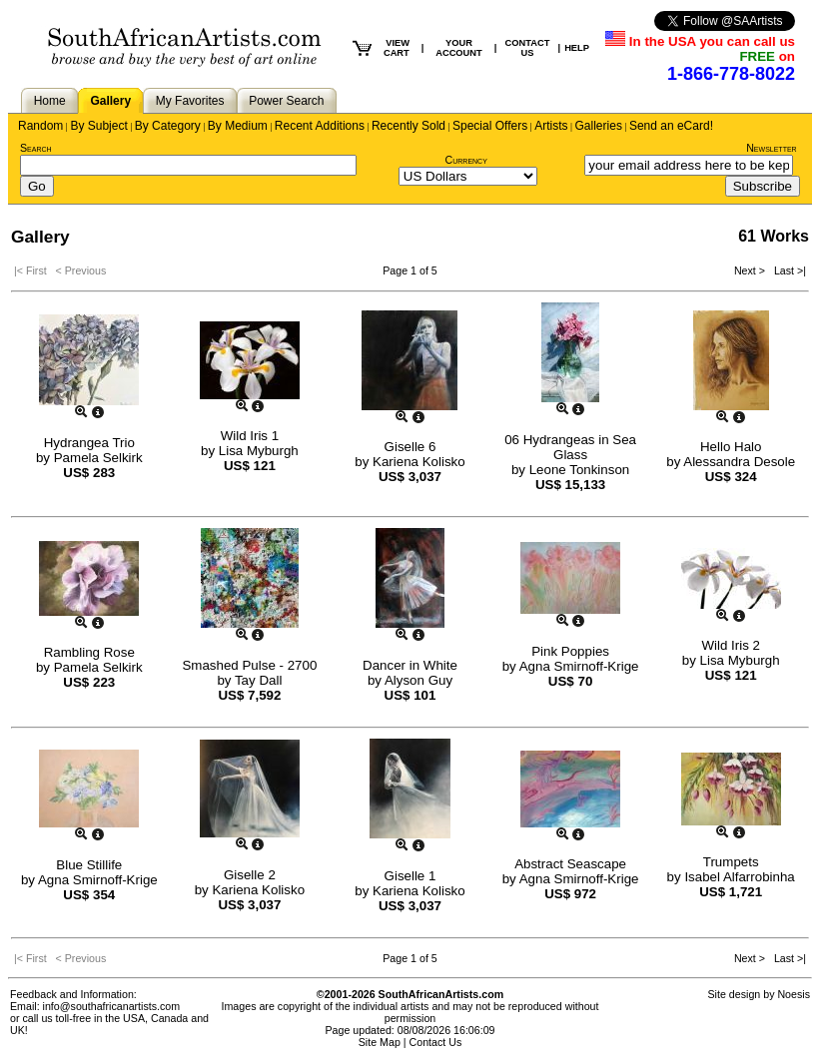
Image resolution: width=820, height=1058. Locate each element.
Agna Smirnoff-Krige (579, 666)
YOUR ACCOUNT (458, 48)
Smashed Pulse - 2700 (249, 665)
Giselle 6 (410, 446)
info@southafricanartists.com (112, 1006)
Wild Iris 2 (730, 645)
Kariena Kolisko (419, 461)
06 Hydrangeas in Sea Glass (570, 447)
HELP (576, 48)
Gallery (110, 101)
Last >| (787, 270)
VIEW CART (397, 48)
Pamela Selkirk (98, 457)
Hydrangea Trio (89, 442)
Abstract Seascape (570, 863)
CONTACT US (526, 48)
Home (50, 101)
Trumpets (731, 861)
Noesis (793, 994)
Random (40, 126)
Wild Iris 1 (250, 435)
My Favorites (190, 101)
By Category (168, 126)
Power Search (286, 101)
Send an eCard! (671, 126)
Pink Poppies (570, 651)
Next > (751, 270)
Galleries (598, 126)
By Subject (98, 126)
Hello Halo (731, 446)
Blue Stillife (89, 864)
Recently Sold (408, 126)
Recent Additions (320, 126)
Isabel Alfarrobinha (739, 876)
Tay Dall (258, 680)
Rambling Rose (89, 652)
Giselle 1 (410, 875)
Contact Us (436, 1042)
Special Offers (489, 126)
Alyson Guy (418, 680)
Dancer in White (410, 665)
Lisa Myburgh (259, 450)
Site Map (380, 1042)
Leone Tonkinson (579, 469)
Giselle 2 (250, 874)
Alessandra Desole (739, 461)
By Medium (238, 126)
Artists (550, 126)
